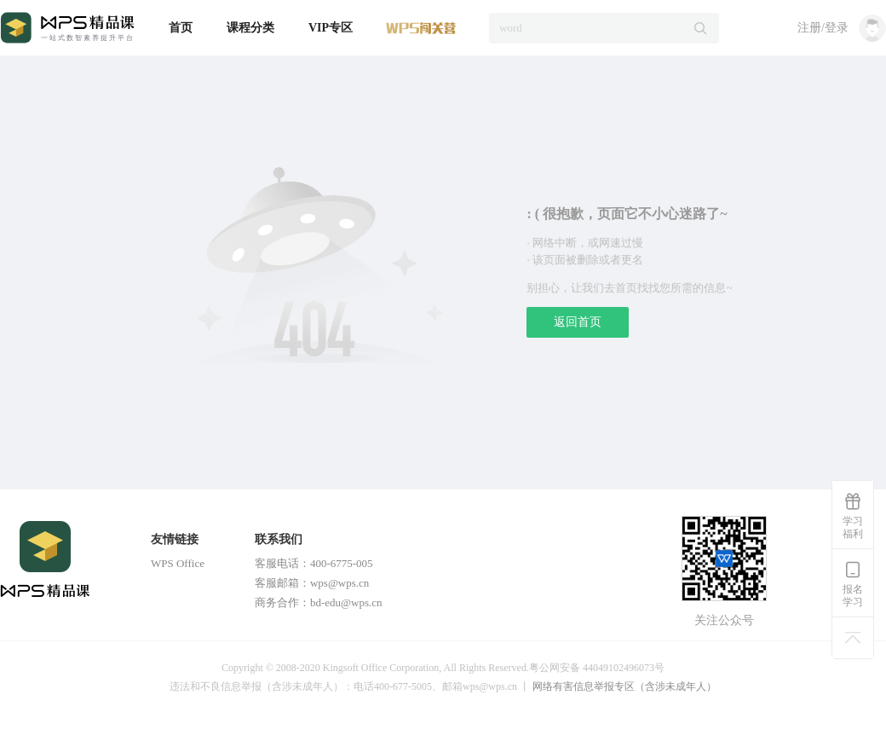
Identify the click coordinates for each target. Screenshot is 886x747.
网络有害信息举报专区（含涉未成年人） (624, 686)
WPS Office (177, 563)
